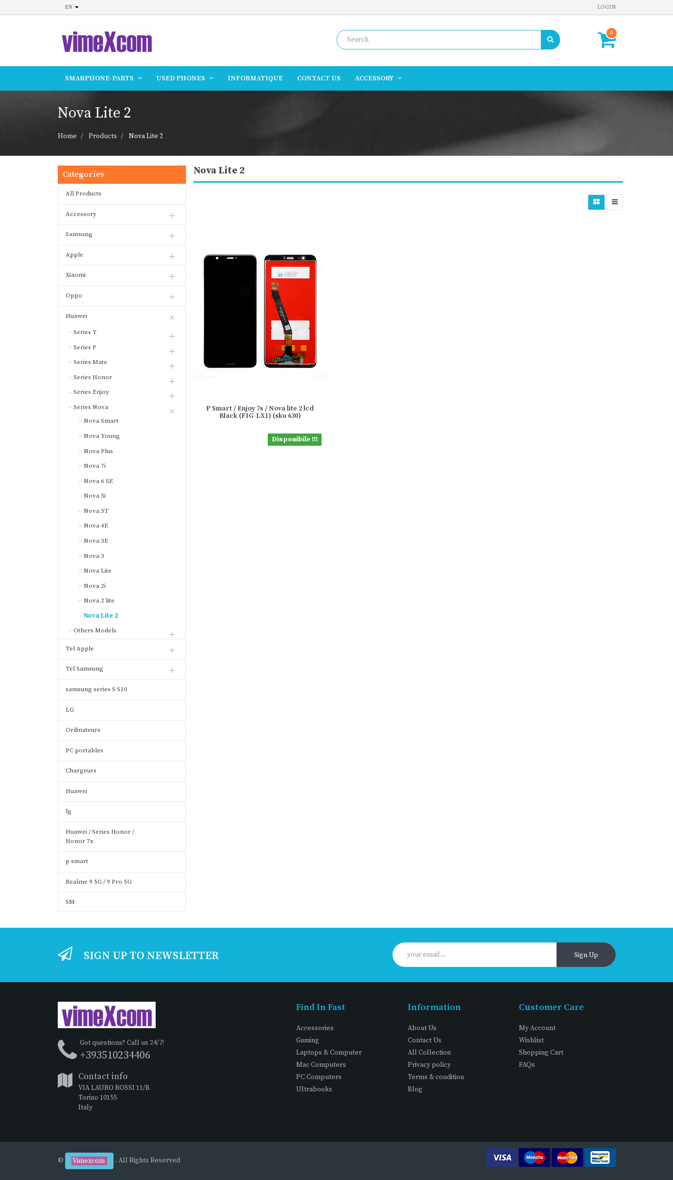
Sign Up (586, 955)
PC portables (84, 750)
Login (606, 7)
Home (67, 136)
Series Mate (90, 362)
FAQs (527, 1064)
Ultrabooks (314, 1089)
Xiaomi (76, 275)
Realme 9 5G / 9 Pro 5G (99, 882)
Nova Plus (98, 451)
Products (103, 136)
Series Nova (90, 407)
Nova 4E (96, 526)
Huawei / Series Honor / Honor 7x (100, 836)
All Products (83, 193)
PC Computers (319, 1077)
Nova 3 (94, 556)
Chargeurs (81, 770)
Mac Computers (321, 1064)
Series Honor (92, 377)
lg (68, 811)
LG (70, 710)
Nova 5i (95, 496)
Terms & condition (436, 1077)
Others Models (94, 630)
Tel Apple (80, 648)
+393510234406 (115, 1055)
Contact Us (424, 1040)
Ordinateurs (83, 730)
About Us (422, 1028)
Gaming (307, 1040)
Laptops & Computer (329, 1052)
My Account (537, 1028)
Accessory (81, 214)
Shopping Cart (541, 1052)
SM (70, 902)
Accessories (315, 1028)
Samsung (79, 234)
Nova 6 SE (98, 481)
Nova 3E (96, 541)
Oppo (74, 295)
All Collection (429, 1052)
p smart (77, 861)
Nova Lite (98, 571)
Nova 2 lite (99, 600)
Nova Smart (101, 421)
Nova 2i (95, 586)
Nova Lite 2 (146, 136)
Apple (74, 255)
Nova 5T (96, 511)
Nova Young (102, 436)
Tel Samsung (84, 669)
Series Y (85, 332)
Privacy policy (429, 1064)
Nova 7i (95, 466)
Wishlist (531, 1040)
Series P (84, 347)
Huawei (76, 316)
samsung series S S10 (96, 689)
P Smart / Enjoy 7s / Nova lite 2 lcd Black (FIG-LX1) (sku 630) (260, 412)
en (72, 7)
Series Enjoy (91, 392)
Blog (415, 1089)
